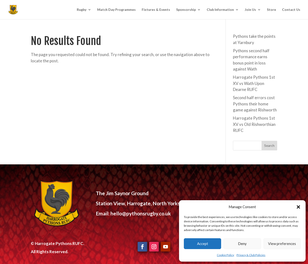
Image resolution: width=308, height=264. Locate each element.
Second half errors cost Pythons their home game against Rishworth (255, 103)
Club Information (220, 10)
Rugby (81, 10)
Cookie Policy (225, 255)
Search (269, 145)
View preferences (282, 243)
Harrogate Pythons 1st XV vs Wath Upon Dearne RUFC (254, 83)
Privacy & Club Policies (251, 255)
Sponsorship (186, 10)
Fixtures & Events (156, 10)
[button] (298, 207)
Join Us (250, 10)
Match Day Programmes (116, 10)
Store (271, 10)
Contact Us (291, 10)
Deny (242, 243)
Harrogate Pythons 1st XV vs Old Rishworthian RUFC (254, 124)
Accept (202, 243)
